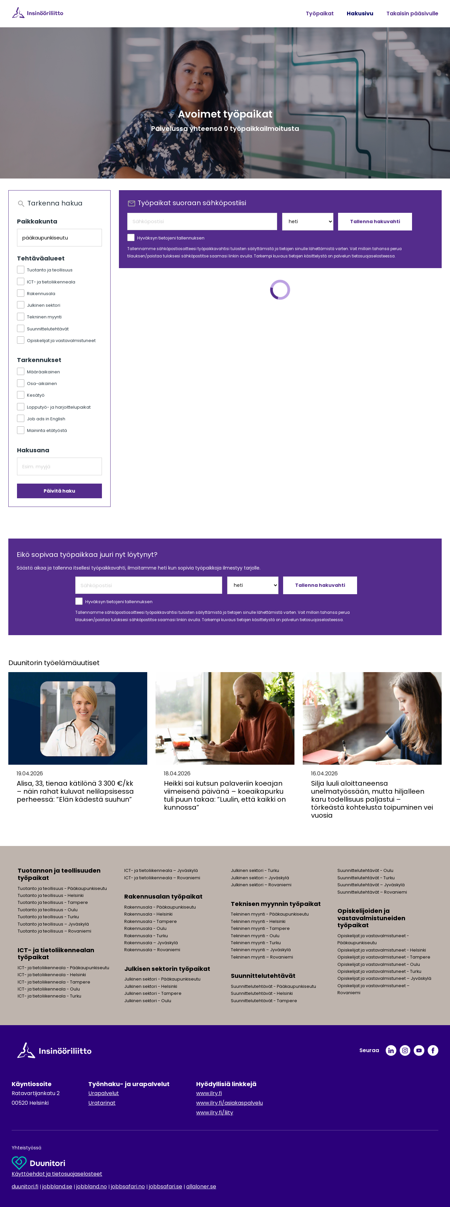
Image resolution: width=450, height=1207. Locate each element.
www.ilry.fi (209, 1093)
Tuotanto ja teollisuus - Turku (48, 917)
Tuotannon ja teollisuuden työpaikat (59, 874)
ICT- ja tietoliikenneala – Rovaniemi (162, 878)
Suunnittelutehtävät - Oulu (365, 870)
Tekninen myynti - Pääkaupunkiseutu (270, 914)
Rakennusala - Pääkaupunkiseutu (160, 907)
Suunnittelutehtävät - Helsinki (262, 993)
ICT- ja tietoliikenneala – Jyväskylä (161, 870)
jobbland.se (57, 1186)
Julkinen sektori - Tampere (153, 993)
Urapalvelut (103, 1093)
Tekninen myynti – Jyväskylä (261, 950)
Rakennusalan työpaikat (163, 896)
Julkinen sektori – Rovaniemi (261, 885)
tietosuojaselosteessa (373, 256)
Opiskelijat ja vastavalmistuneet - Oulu (378, 964)
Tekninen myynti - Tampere (260, 928)
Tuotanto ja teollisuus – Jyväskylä (53, 924)
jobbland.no (91, 1186)
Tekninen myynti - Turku (256, 943)
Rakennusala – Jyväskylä (151, 943)
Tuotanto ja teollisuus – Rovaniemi (54, 931)
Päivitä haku (59, 491)
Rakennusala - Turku (146, 936)
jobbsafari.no (128, 1186)
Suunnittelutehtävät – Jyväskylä (371, 885)
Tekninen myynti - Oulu (255, 936)
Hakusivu (360, 13)
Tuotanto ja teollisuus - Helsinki (51, 895)
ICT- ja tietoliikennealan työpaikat (56, 954)
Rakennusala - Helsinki (148, 914)
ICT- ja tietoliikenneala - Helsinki (52, 975)
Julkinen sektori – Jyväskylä (260, 878)
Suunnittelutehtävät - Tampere (264, 1001)
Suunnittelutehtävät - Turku (366, 878)
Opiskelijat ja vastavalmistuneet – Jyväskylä (384, 978)
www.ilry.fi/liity (214, 1112)
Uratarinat (102, 1103)
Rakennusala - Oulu (145, 928)
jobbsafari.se (165, 1186)
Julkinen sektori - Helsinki (150, 986)
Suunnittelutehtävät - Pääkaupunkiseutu (273, 986)
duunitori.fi (25, 1186)
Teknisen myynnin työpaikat (276, 904)
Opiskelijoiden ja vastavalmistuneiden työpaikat (371, 918)
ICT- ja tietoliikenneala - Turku (49, 996)
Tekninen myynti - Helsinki (258, 921)
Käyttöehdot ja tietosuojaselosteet (57, 1174)
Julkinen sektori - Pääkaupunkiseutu (162, 979)
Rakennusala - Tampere (150, 921)
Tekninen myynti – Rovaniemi (262, 957)
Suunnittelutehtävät (263, 976)
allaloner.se (201, 1186)
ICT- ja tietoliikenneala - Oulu (49, 989)
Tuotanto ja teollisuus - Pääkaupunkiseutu (62, 888)
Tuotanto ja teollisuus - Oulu (48, 910)
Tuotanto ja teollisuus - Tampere (53, 902)
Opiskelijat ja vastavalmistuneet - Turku (379, 971)
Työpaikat (320, 13)
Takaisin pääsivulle (412, 13)
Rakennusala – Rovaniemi (152, 950)
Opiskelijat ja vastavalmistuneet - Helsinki (381, 950)
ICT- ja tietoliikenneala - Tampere (54, 982)
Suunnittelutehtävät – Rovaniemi (372, 892)
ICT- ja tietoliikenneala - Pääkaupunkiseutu (63, 968)
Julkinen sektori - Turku (255, 870)
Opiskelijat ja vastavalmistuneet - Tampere (383, 957)
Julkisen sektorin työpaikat (167, 969)
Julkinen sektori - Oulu (147, 1001)
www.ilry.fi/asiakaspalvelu (229, 1103)
